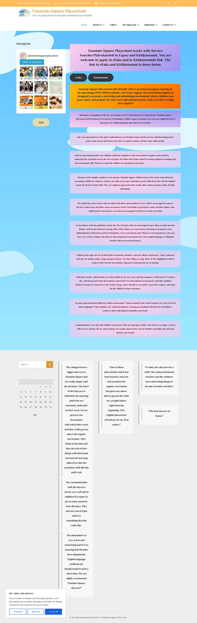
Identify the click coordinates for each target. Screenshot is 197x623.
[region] (35, 603)
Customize (17, 612)
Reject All (36, 612)
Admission (149, 25)
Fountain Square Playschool (59, 10)
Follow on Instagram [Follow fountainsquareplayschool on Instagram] (32, 62)
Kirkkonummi (101, 77)
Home (84, 25)
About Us (97, 25)
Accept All (53, 612)
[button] (26, 72)
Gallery (113, 25)
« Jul (35, 415)
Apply (41, 122)
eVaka (78, 77)
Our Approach (129, 25)
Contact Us (168, 25)
